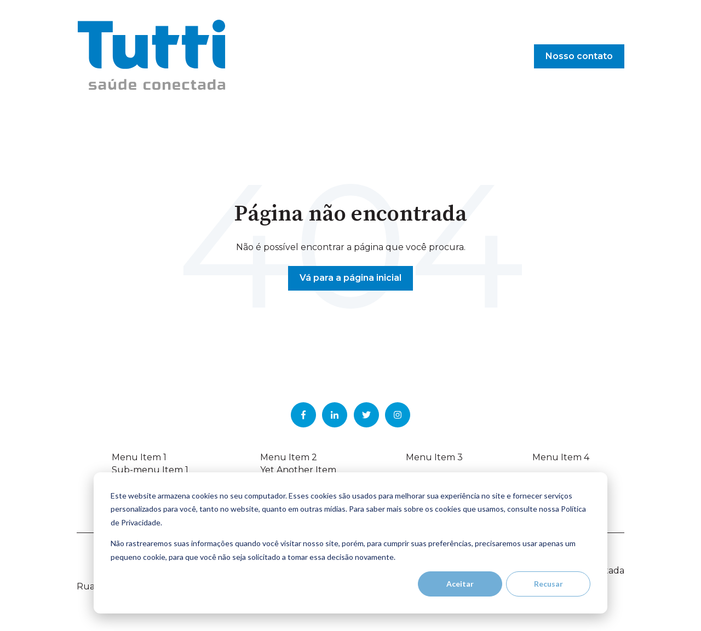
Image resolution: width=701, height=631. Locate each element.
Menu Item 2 (288, 457)
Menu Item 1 (139, 457)
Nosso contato (579, 56)
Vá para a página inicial (350, 278)
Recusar (548, 583)
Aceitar (460, 583)
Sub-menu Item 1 (150, 470)
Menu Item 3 (434, 457)
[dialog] (350, 542)
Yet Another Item (298, 470)
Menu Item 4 (560, 457)
